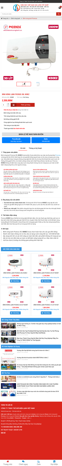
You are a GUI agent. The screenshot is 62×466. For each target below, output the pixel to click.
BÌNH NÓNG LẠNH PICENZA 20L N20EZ (15, 273)
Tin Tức (6, 373)
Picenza (57, 155)
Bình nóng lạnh (15, 18)
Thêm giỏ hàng (25, 105)
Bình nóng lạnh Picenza (30, 18)
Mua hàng (16, 281)
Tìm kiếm (58, 14)
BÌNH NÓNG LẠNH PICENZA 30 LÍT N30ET (46, 273)
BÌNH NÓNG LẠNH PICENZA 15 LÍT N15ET (46, 305)
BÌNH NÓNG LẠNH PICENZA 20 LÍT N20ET (15, 305)
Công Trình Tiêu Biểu (10, 320)
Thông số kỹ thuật (35, 148)
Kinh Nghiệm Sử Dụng (11, 346)
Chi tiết (22, 148)
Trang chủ (5, 18)
